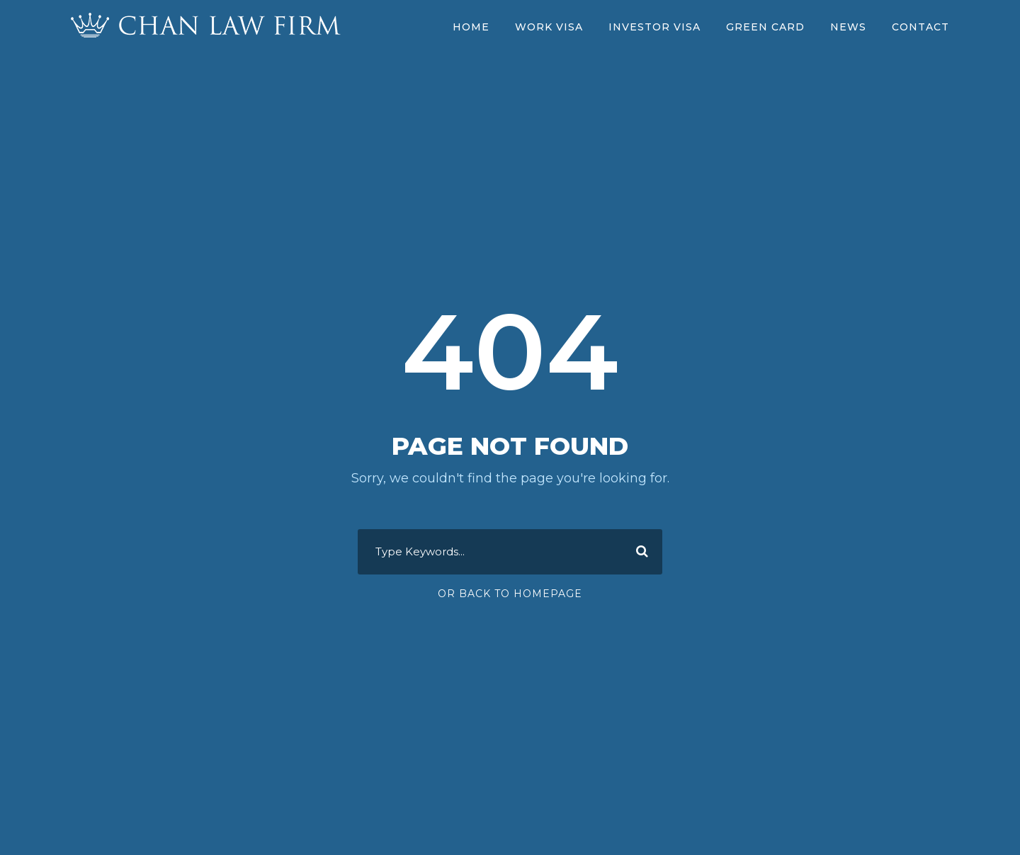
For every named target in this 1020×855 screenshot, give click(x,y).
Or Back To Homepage (510, 593)
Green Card (765, 27)
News (848, 27)
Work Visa (549, 27)
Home (471, 27)
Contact (920, 27)
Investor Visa (654, 27)
